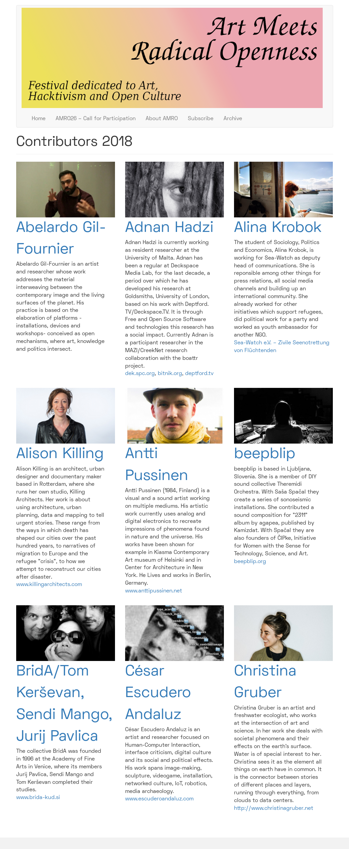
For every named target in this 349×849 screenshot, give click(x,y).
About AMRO (162, 118)
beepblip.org (250, 561)
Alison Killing (60, 454)
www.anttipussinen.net (153, 591)
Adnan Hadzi (169, 228)
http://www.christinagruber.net (273, 808)
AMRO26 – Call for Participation (96, 118)
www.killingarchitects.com (49, 584)
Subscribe (200, 118)
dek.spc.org (140, 373)
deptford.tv (199, 373)
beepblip (264, 454)
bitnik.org (170, 373)
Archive (233, 118)
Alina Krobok (278, 228)
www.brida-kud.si (38, 797)
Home (39, 118)
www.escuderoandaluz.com (159, 799)
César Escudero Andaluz (158, 693)
